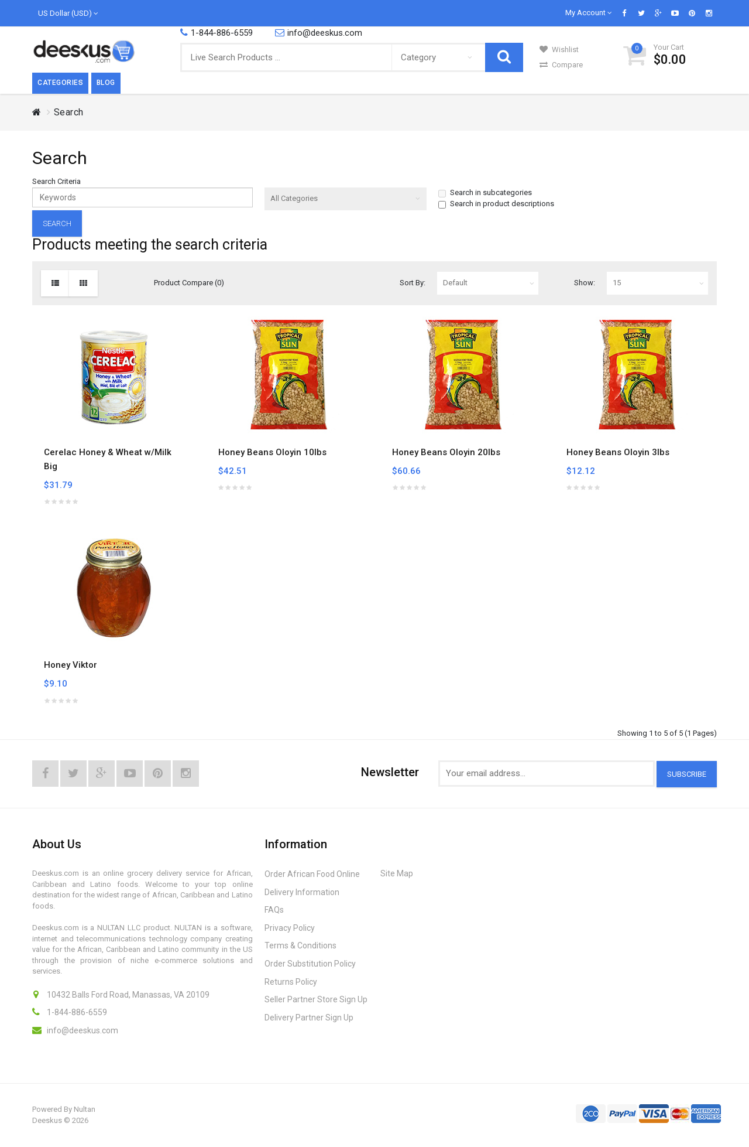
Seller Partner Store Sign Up (315, 999)
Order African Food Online (312, 874)
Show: (584, 282)
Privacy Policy (289, 928)
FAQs (274, 909)
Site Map (396, 873)
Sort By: (412, 282)
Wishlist (559, 49)
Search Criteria (56, 181)
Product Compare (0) (189, 282)
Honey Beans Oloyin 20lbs (446, 452)
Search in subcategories (485, 192)
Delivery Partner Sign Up (308, 1017)
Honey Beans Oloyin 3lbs (617, 452)
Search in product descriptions (496, 204)
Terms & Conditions (300, 945)
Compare (561, 64)
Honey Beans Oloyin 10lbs (272, 452)
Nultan (84, 1109)
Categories (60, 82)
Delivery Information (301, 892)
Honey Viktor (70, 665)
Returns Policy (290, 981)
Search (69, 112)
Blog (106, 82)
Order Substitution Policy (310, 963)
